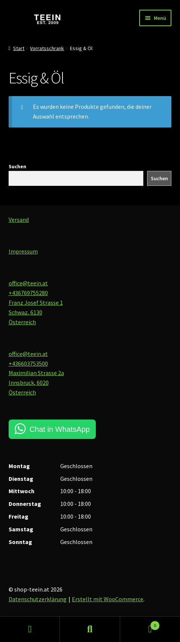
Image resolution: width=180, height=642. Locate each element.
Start (18, 48)
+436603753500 (28, 363)
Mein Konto (30, 629)
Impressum (23, 251)
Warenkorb (140, 623)
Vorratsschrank (47, 48)
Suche (90, 629)
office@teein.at (28, 283)
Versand (19, 219)
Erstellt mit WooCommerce (107, 599)
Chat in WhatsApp (60, 429)
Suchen (17, 166)
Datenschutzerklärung (38, 599)
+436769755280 (28, 293)
